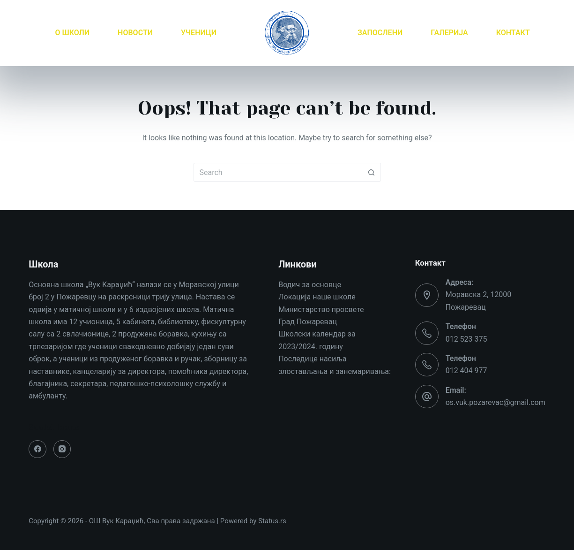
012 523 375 (466, 339)
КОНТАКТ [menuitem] (513, 32)
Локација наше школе (317, 296)
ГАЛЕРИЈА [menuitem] (449, 32)
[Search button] (371, 172)
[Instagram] (62, 449)
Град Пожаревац (307, 321)
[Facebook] (37, 449)
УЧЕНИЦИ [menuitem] (198, 32)
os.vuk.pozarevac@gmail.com (495, 402)
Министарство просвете (321, 309)
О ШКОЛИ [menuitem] (72, 32)
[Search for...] (278, 172)
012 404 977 (466, 370)
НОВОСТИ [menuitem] (135, 32)
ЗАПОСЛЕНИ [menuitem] (380, 32)
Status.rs (272, 521)
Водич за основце (309, 284)
